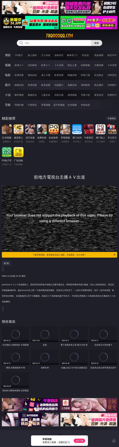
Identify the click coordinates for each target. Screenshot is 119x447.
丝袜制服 (85, 65)
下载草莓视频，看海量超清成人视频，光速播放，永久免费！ (74, 254)
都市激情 (19, 94)
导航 (8, 105)
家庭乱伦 (32, 94)
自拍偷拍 (32, 65)
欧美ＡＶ (45, 65)
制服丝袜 (72, 75)
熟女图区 (98, 85)
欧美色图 (45, 85)
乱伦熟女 (98, 75)
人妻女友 (45, 94)
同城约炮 (19, 104)
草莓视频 (45, 104)
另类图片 (112, 85)
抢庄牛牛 (112, 55)
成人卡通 (45, 75)
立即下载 (79, 440)
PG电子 (19, 55)
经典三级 (85, 75)
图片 (8, 85)
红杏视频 (72, 104)
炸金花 (85, 55)
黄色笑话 (98, 94)
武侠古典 (58, 94)
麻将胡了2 (72, 55)
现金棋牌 (98, 55)
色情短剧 (85, 104)
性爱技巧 (112, 94)
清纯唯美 (85, 85)
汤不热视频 (59, 104)
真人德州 (32, 55)
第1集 (6, 263)
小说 (8, 95)
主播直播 (98, 65)
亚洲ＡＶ (19, 65)
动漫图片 (58, 85)
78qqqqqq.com (59, 36)
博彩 (8, 55)
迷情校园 (72, 94)
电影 (8, 75)
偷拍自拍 (32, 75)
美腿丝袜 (72, 85)
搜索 (96, 43)
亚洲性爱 (19, 75)
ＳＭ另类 (112, 65)
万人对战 (45, 55)
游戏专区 (58, 55)
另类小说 (85, 94)
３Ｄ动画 (58, 65)
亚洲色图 (32, 85)
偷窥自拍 (19, 85)
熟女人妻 (72, 65)
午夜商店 (32, 104)
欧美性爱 (58, 75)
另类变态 (112, 75)
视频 (8, 65)
